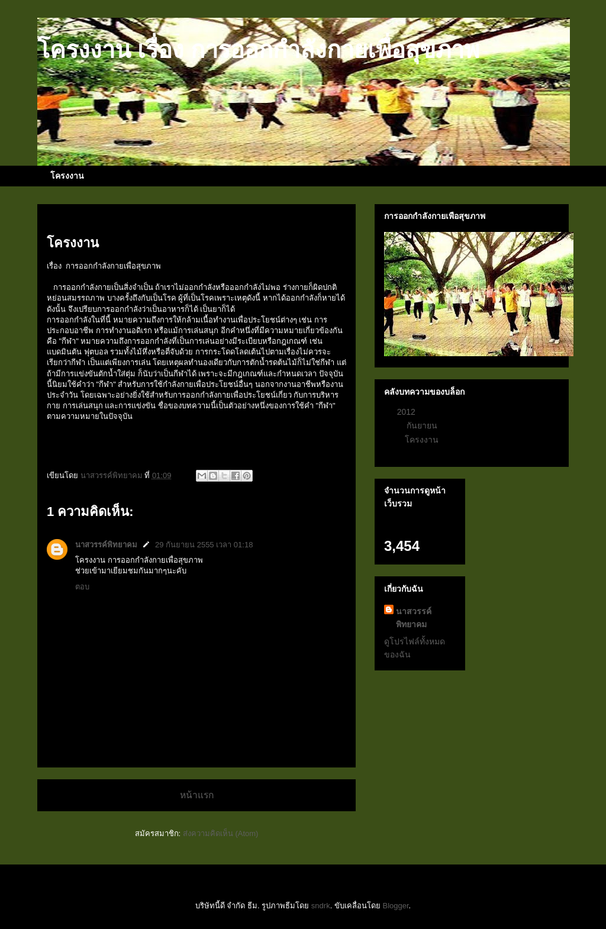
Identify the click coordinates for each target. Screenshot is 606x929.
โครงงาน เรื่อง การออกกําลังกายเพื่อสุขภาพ (258, 50)
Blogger (395, 905)
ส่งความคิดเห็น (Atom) (221, 833)
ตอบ (82, 586)
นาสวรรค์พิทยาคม (106, 544)
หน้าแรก (197, 795)
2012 (407, 412)
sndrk (320, 905)
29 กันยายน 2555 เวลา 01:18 (204, 544)
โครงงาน (67, 175)
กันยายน (423, 425)
